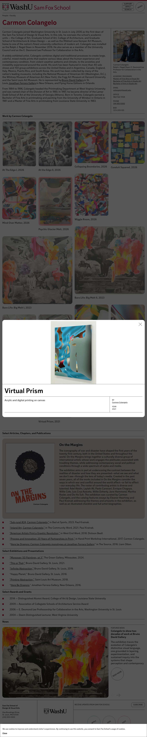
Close (4, 733)
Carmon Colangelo (120, 403)
